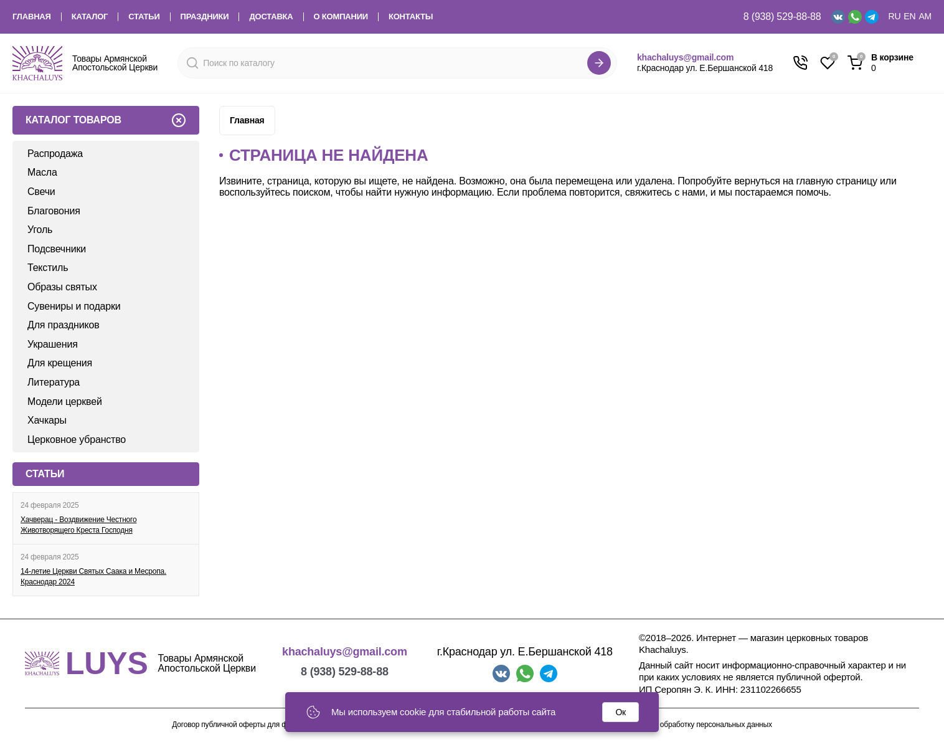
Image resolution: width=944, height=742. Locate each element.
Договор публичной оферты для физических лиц (254, 725)
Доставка (271, 16)
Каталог (90, 16)
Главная (31, 16)
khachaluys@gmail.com (685, 57)
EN (909, 16)
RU (895, 16)
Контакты (411, 16)
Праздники (205, 16)
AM (925, 16)
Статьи (143, 16)
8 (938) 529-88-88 (782, 16)
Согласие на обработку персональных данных (694, 725)
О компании (341, 16)
